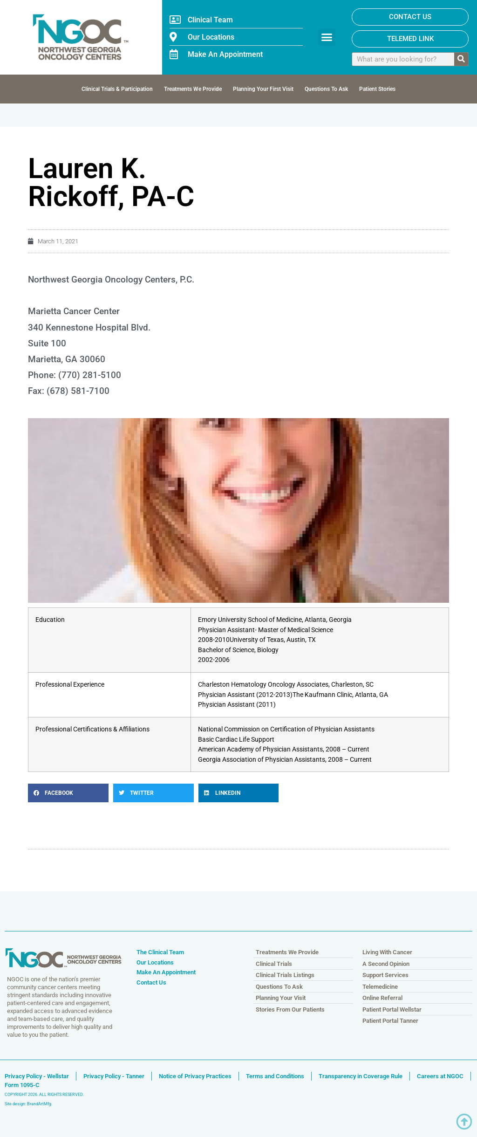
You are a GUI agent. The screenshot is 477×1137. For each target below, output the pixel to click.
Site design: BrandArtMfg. (28, 1104)
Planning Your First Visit (263, 89)
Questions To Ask (326, 89)
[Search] (461, 59)
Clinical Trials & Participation (117, 89)
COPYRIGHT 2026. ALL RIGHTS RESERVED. (44, 1094)
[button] (327, 37)
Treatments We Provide (193, 89)
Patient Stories (377, 89)
